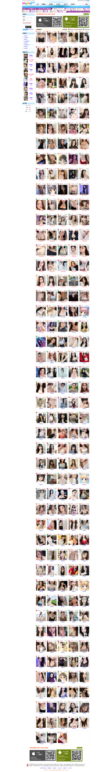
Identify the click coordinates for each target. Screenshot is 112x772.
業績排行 (26, 35)
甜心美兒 (31, 56)
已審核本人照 (26, 44)
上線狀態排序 (26, 41)
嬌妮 (31, 84)
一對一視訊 (41, 317)
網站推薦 (26, 42)
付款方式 (70, 768)
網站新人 (26, 39)
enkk (31, 70)
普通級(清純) (87, 29)
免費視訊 (63, 42)
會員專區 (54, 768)
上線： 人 (28, 105)
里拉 (31, 66)
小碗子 (31, 61)
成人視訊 (26, 48)
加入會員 (59, 768)
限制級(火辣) (72, 29)
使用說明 (65, 768)
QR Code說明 (86, 14)
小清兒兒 (31, 94)
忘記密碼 (31, 29)
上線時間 (26, 37)
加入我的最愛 (86, 0)
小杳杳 (31, 99)
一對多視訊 (73, 728)
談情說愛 (26, 46)
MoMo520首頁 (80, 0)
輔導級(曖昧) (79, 29)
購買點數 (49, 768)
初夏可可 (31, 80)
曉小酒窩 (31, 89)
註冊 (28, 29)
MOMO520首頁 (43, 768)
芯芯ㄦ (31, 75)
